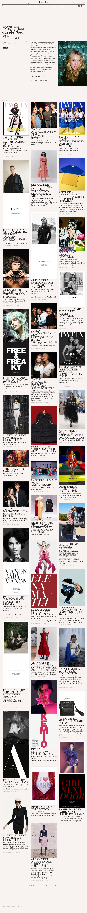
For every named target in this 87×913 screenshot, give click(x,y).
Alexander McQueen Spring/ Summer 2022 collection (71, 434)
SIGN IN (82, 2)
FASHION (18, 6)
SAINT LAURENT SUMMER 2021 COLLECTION (14, 838)
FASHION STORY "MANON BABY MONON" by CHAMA (14, 601)
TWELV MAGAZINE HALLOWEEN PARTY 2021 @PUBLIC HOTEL (43, 384)
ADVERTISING (19, 906)
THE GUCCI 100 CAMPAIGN (13, 470)
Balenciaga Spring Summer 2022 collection (43, 449)
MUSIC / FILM (37, 6)
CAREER (13, 906)
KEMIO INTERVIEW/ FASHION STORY (42, 752)
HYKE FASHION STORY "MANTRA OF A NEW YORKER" (15, 233)
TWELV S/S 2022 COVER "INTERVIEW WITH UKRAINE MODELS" (71, 141)
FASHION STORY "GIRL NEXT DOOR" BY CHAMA (72, 812)
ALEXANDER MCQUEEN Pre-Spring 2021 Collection (42, 863)
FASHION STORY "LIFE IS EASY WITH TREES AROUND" (14, 693)
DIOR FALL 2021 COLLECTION (42, 808)
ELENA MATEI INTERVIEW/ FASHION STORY (42, 612)
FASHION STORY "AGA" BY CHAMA (15, 781)
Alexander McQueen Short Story (71, 721)
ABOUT (3, 906)
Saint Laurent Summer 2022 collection (14, 438)
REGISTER (75, 2)
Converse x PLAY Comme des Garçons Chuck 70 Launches (71, 611)
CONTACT (8, 906)
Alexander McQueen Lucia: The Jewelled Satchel (15, 293)
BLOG (62, 6)
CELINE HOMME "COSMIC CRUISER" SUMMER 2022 (70, 547)
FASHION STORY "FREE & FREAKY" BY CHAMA (15, 380)
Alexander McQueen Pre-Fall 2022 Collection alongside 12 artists (42, 190)
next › (52, 886)
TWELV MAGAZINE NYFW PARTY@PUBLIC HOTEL (15, 512)
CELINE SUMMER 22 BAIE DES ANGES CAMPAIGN (71, 312)
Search (3, 5)
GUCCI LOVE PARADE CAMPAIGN (68, 254)
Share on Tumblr (23, 48)
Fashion (5, 42)
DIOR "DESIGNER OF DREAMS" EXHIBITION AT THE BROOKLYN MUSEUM (43, 527)
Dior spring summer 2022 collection (68, 489)
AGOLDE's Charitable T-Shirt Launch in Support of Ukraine (71, 197)
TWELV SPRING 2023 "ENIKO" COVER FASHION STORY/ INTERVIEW (14, 142)
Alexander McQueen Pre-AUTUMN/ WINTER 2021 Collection (44, 666)
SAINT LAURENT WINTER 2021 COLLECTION (70, 671)
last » (56, 886)
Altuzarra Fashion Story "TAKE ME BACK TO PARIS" (42, 284)
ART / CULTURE (27, 6)
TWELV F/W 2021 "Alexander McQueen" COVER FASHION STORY (70, 372)
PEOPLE (46, 6)
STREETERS (54, 6)
